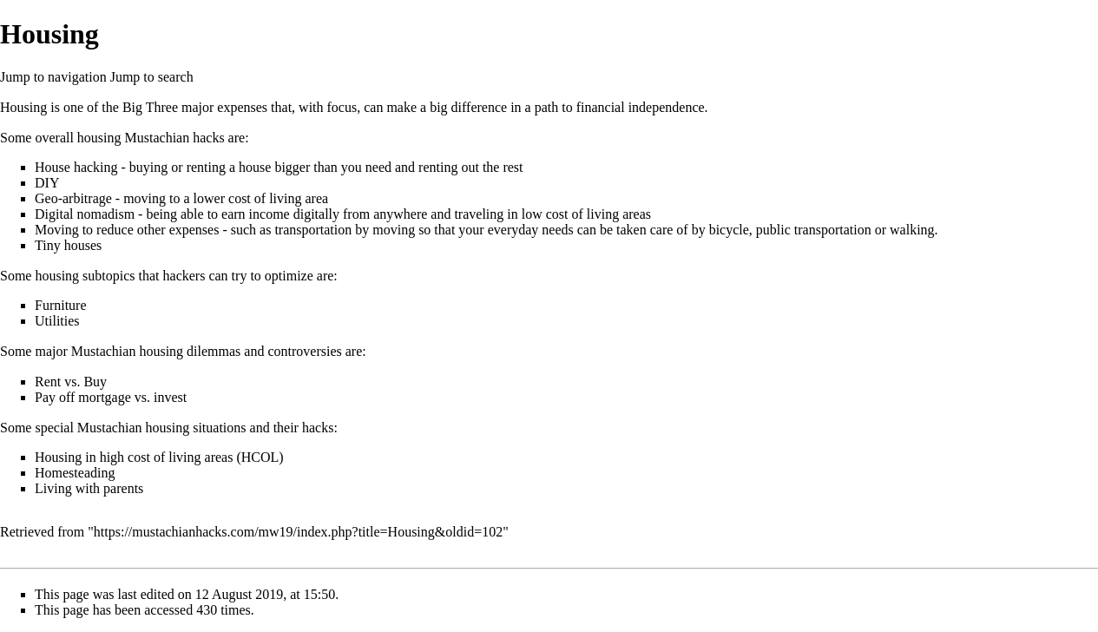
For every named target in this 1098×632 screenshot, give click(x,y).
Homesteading (75, 472)
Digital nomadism (85, 214)
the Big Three (140, 107)
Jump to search (152, 76)
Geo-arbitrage (73, 198)
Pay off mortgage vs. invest (111, 397)
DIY (47, 182)
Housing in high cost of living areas (134, 457)
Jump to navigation (53, 76)
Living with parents (89, 488)
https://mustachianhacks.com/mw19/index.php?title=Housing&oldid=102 (298, 531)
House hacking (76, 167)
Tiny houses (68, 245)
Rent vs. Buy (71, 381)
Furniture (61, 305)
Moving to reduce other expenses (127, 229)
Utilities (57, 320)
